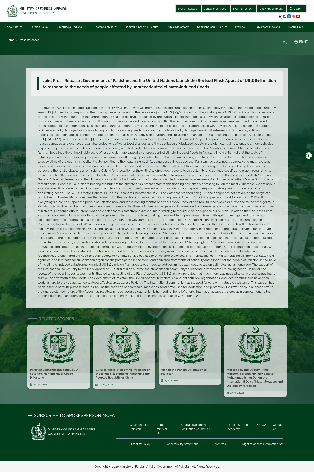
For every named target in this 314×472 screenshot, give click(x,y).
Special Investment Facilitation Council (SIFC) (197, 427)
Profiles (240, 26)
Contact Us (278, 427)
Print (301, 42)
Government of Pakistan (139, 427)
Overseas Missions (268, 26)
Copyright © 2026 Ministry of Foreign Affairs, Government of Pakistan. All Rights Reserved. (157, 466)
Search (296, 8)
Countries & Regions (69, 26)
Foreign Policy (39, 26)
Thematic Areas (104, 26)
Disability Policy (140, 444)
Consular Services (215, 8)
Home (10, 40)
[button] (280, 17)
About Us (13, 26)
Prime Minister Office (162, 429)
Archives (220, 444)
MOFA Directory (242, 8)
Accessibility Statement (182, 444)
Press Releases (187, 8)
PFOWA (261, 425)
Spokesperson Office (210, 26)
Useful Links (296, 26)
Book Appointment (271, 8)
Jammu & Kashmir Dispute (142, 26)
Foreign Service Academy (237, 427)
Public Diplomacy (178, 26)
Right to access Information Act (262, 444)
